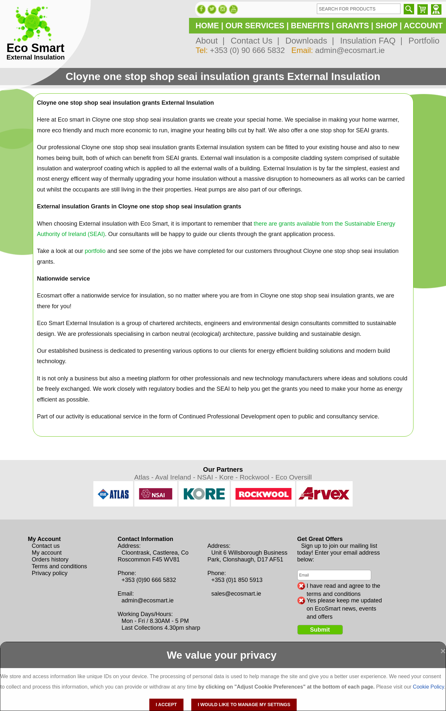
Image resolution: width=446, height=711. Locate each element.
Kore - (229, 477)
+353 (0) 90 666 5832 (247, 50)
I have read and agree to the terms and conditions (343, 586)
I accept (166, 704)
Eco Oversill (293, 477)
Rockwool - (258, 477)
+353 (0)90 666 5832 (149, 580)
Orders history (50, 559)
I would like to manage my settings (244, 704)
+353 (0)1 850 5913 (237, 580)
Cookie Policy (428, 687)
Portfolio (421, 41)
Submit (320, 629)
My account (47, 552)
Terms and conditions (59, 566)
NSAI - (208, 477)
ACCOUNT (423, 25)
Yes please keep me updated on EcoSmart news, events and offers (344, 600)
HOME (207, 25)
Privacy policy (50, 573)
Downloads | (307, 41)
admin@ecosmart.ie (350, 50)
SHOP (386, 25)
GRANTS (352, 25)
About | (210, 41)
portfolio (95, 251)
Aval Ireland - (176, 477)
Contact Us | (252, 41)
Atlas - (144, 477)
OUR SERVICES (254, 25)
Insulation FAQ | (368, 41)
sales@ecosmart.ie (236, 593)
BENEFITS (310, 25)
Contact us (46, 546)
